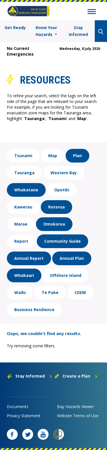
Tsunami (23, 155)
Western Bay (64, 172)
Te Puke (50, 292)
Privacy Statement (24, 415)
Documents (18, 406)
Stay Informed (78, 31)
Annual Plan (72, 258)
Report (21, 241)
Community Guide (62, 241)
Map (52, 155)
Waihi (20, 292)
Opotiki (61, 189)
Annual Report (29, 258)
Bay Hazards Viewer (75, 406)
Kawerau (23, 207)
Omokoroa (54, 224)
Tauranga (24, 172)
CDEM (80, 292)
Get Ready (15, 27)
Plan (77, 155)
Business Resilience (34, 309)
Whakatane (26, 189)
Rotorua (56, 207)
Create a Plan (76, 376)
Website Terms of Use (77, 415)
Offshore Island (65, 275)
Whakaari (24, 275)
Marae (20, 224)
